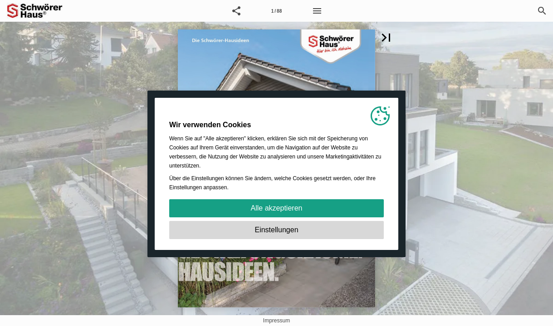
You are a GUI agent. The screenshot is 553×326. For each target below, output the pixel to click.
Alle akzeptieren (277, 208)
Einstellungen (276, 230)
